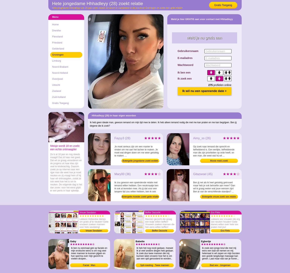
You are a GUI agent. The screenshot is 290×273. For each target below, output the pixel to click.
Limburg (56, 60)
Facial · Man (89, 265)
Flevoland (57, 36)
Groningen (58, 54)
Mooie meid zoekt (219, 160)
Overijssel (57, 78)
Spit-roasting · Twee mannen (154, 265)
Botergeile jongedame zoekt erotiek (140, 160)
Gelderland (58, 48)
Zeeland (56, 91)
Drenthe (56, 30)
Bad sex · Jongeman (220, 265)
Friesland (57, 42)
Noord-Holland (60, 72)
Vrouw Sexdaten (94, 230)
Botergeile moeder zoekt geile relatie (140, 196)
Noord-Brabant (60, 66)
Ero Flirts (225, 230)
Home (55, 24)
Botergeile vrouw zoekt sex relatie (219, 196)
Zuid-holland (59, 97)
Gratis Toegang (223, 5)
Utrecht (56, 85)
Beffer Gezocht (159, 230)
